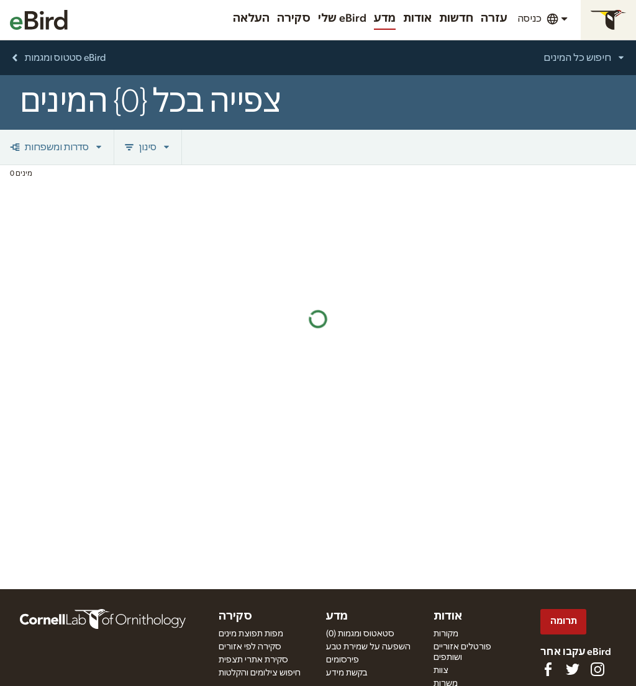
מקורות (446, 634)
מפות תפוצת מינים (251, 634)
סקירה (294, 18)
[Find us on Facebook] (547, 669)
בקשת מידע (346, 673)
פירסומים (342, 660)
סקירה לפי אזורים (250, 647)
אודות (417, 18)
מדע (385, 18)
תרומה (563, 621)
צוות (441, 670)
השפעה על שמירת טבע (368, 647)
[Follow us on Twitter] (572, 669)
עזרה (494, 18)
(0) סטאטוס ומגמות (360, 634)
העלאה (251, 18)
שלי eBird (342, 18)
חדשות (456, 18)
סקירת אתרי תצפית (253, 660)
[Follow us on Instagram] (597, 669)
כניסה (529, 19)
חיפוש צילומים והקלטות (260, 673)
